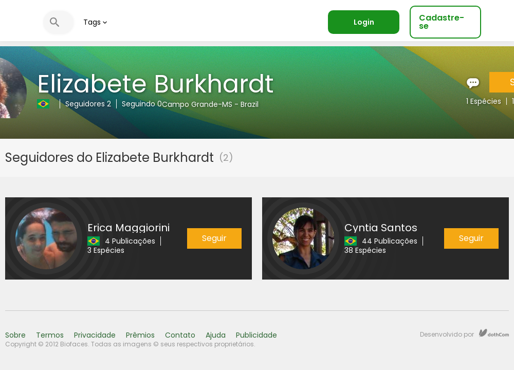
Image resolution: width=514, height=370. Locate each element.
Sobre (15, 335)
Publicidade (256, 335)
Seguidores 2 (88, 103)
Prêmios (140, 335)
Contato (180, 335)
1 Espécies (483, 101)
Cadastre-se (441, 22)
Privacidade (95, 335)
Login (364, 22)
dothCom (494, 333)
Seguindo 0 (142, 103)
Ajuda (216, 335)
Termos (50, 335)
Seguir (214, 238)
